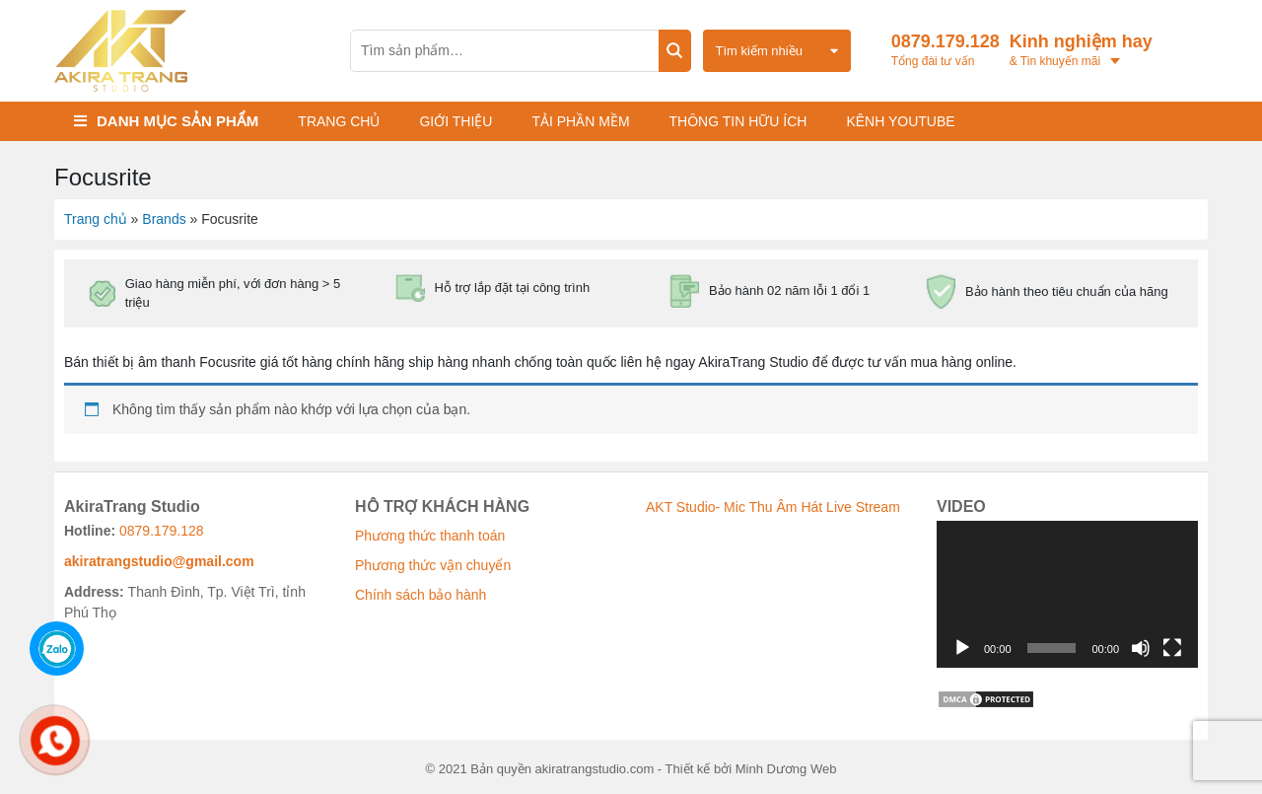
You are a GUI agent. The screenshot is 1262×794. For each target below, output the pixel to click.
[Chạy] (962, 648)
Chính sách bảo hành (420, 595)
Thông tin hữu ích (738, 121)
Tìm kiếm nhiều (759, 50)
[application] (1067, 594)
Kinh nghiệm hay (1088, 51)
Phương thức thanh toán (430, 535)
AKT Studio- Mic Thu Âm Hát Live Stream (773, 507)
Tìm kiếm (675, 51)
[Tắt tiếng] (1141, 648)
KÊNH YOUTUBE (900, 121)
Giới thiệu (455, 121)
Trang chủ (339, 121)
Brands (163, 219)
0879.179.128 (945, 51)
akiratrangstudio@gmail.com (159, 561)
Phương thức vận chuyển (433, 565)
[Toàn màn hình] (1172, 648)
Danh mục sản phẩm (177, 120)
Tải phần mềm (580, 121)
